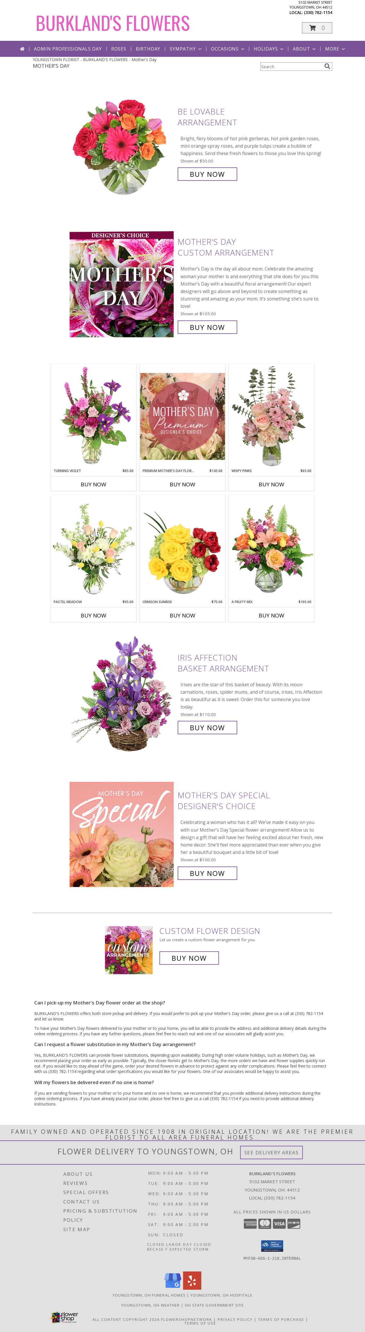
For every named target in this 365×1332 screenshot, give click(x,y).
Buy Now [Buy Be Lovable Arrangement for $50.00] (207, 174)
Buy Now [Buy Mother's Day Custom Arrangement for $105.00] (207, 327)
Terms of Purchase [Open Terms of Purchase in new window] (281, 1319)
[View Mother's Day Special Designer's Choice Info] (122, 834)
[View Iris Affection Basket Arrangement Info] (122, 692)
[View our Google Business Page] (173, 1288)
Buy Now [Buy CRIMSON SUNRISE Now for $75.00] (182, 615)
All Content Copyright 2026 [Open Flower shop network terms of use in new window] (126, 1319)
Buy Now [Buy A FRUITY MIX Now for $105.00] (271, 615)
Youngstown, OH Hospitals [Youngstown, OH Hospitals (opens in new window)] (221, 1295)
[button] (317, 27)
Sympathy (186, 49)
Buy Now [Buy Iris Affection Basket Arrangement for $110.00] (207, 727)
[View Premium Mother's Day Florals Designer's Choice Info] (182, 416)
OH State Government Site (214, 1305)
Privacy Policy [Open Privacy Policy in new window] (235, 1319)
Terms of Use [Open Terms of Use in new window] (200, 1323)
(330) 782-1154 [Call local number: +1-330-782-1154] (318, 12)
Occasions (228, 49)
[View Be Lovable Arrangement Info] (122, 143)
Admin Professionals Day (68, 49)
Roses (118, 49)
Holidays (269, 49)
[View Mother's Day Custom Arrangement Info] (122, 284)
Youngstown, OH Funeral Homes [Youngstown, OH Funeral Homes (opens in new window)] (149, 1295)
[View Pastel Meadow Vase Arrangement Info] (93, 547)
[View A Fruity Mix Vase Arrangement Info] (271, 547)
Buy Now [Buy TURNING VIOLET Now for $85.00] (93, 484)
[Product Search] (291, 67)
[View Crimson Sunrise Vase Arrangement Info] (182, 547)
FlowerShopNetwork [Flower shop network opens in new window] (186, 1319)
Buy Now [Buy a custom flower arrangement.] (189, 958)
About (305, 49)
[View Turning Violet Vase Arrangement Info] (93, 416)
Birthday (148, 49)
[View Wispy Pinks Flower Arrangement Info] (271, 416)
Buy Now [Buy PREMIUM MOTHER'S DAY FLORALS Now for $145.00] (182, 484)
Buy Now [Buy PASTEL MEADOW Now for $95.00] (93, 615)
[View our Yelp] (192, 1288)
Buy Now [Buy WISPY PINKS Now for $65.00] (271, 484)
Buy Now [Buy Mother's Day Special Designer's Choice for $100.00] (207, 873)
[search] (327, 66)
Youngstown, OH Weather (150, 1305)
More (335, 49)
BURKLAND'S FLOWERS (113, 22)
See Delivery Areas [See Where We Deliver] (271, 1152)
